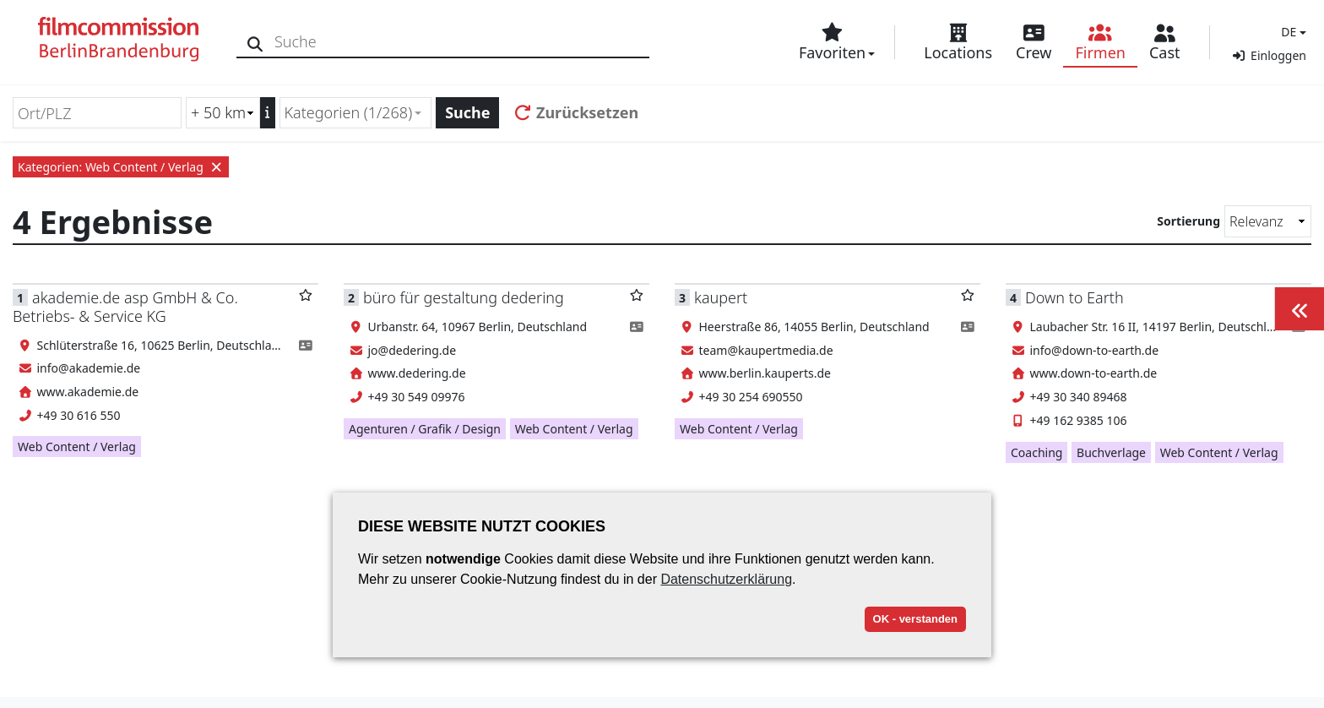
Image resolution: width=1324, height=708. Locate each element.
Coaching (1036, 452)
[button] (1291, 31)
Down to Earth (1074, 297)
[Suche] (255, 42)
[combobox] (355, 112)
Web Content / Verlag (77, 446)
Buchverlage (1111, 452)
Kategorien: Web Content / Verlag (121, 167)
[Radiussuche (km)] (223, 112)
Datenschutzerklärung (726, 579)
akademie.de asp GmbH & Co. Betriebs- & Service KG (125, 306)
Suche (467, 112)
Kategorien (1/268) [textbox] (349, 112)
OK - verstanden (915, 619)
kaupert (720, 297)
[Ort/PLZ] (97, 112)
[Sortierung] (1267, 221)
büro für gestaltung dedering (463, 297)
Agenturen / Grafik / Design (425, 429)
